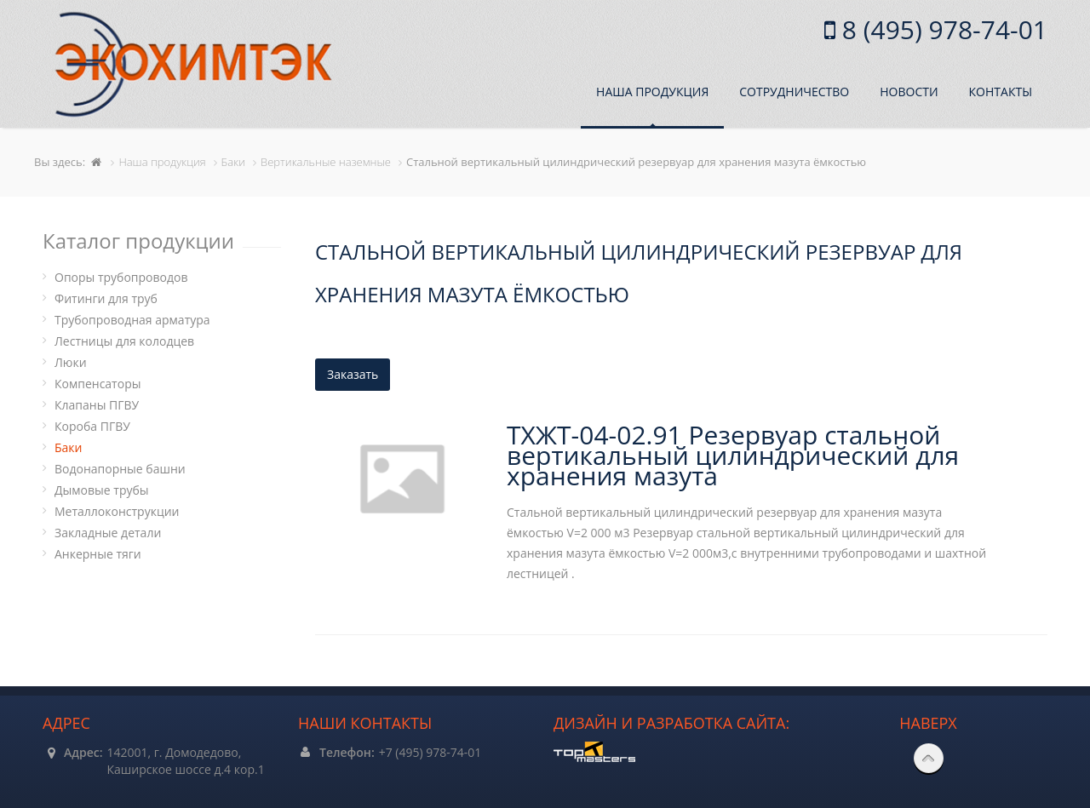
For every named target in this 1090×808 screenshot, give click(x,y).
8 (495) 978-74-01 (941, 29)
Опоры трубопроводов (121, 277)
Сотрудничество (794, 91)
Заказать (352, 374)
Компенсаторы (97, 383)
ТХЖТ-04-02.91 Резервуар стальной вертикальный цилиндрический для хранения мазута (733, 455)
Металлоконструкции (116, 511)
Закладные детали (107, 532)
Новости (909, 91)
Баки (68, 447)
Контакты (1000, 91)
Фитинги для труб (106, 298)
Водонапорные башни (120, 469)
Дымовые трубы (101, 490)
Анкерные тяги (97, 554)
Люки (70, 362)
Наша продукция (652, 91)
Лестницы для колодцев (124, 341)
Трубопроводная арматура (132, 320)
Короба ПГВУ (92, 426)
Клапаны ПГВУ (96, 405)
